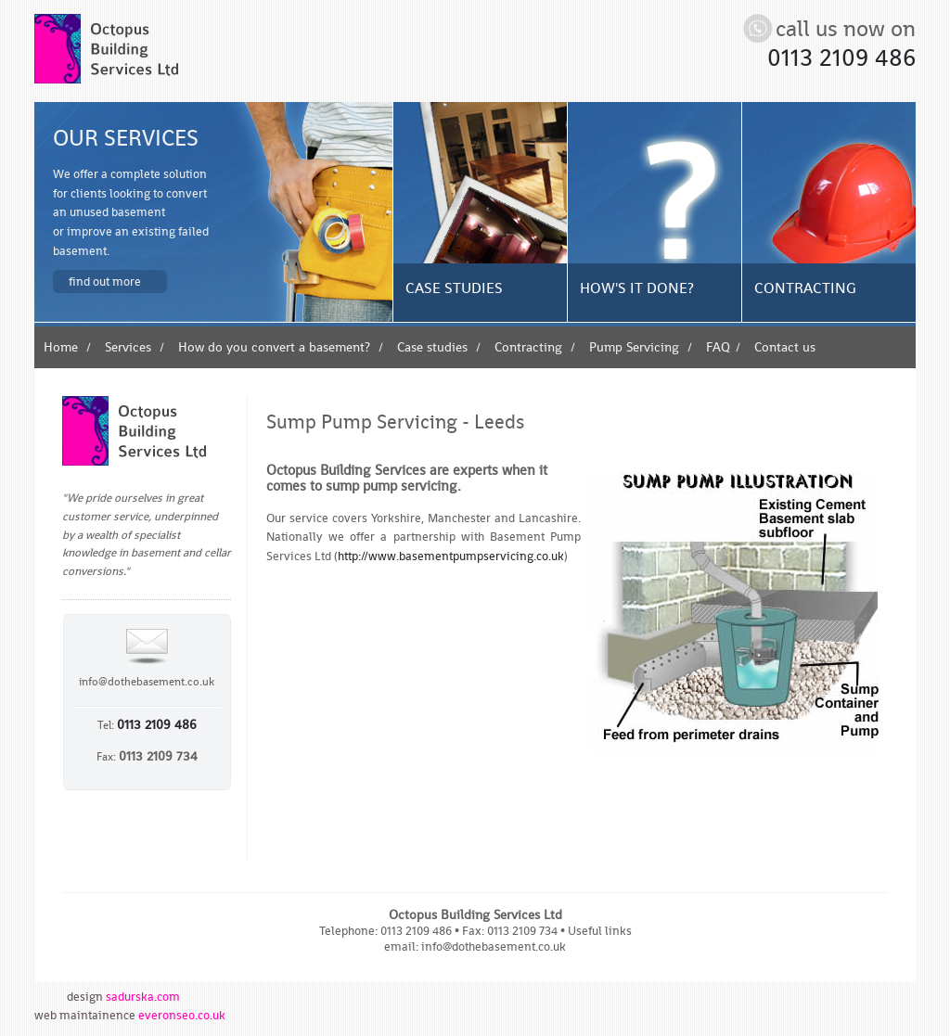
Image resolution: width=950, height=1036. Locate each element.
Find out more (105, 281)
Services (128, 347)
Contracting (528, 347)
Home (61, 347)
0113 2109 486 (841, 57)
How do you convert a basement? (274, 347)
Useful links (600, 930)
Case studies (432, 347)
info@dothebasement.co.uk (146, 681)
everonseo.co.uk (181, 1014)
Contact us (784, 347)
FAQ (718, 347)
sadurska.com (143, 996)
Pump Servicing (634, 347)
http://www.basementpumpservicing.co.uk (451, 555)
